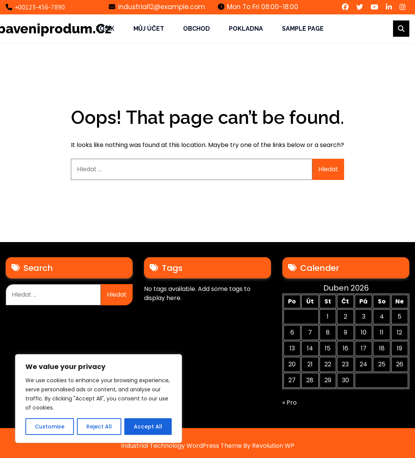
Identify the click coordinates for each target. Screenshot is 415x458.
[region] (98, 398)
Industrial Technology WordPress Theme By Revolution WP (207, 445)
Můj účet (148, 28)
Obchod (196, 28)
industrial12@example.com (157, 6)
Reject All (99, 426)
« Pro (289, 402)
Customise (49, 426)
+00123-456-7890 (35, 7)
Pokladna (246, 28)
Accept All (148, 426)
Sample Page (303, 28)
